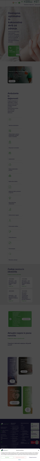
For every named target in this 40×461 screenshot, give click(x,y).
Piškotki (19, 459)
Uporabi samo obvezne (20, 457)
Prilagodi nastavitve (33, 457)
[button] (38, 450)
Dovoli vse (7, 457)
